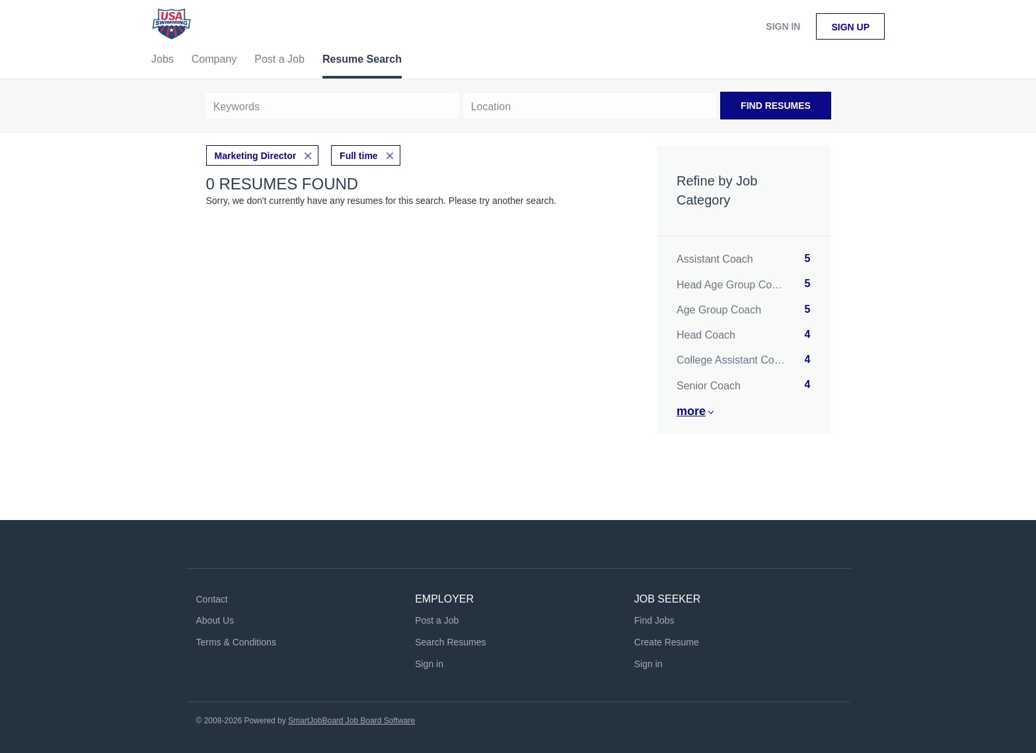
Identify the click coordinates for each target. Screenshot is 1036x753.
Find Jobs (654, 620)
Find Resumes (776, 105)
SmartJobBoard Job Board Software (351, 720)
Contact (212, 599)
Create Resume (666, 642)
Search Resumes (450, 642)
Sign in (783, 26)
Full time (359, 155)
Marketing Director (256, 155)
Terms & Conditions (236, 642)
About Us (215, 620)
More (691, 411)
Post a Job (437, 620)
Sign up (850, 27)
